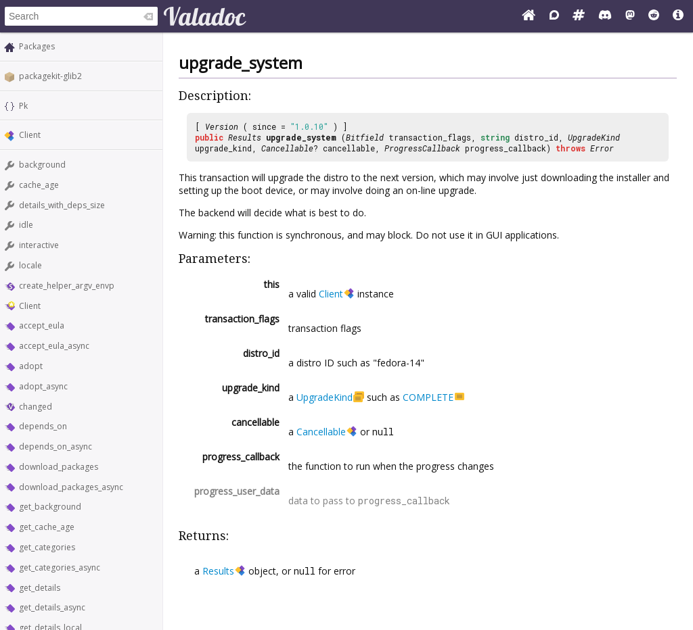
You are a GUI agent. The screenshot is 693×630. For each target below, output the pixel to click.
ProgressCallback (422, 148)
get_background (50, 506)
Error (602, 148)
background (42, 164)
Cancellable (287, 148)
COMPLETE (428, 397)
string (495, 137)
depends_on (43, 426)
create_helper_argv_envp (66, 285)
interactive (39, 245)
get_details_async (52, 607)
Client (30, 135)
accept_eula (41, 325)
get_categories (47, 547)
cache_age (39, 185)
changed (35, 406)
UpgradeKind (594, 137)
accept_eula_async (54, 346)
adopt (31, 366)
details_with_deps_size (62, 205)
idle (26, 225)
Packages (37, 46)
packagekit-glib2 (50, 76)
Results (244, 137)
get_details (39, 587)
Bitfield (365, 137)
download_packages (58, 466)
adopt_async (43, 386)
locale (30, 265)
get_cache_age (46, 527)
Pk (23, 106)
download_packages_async (71, 487)
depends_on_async (55, 446)
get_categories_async (59, 567)
